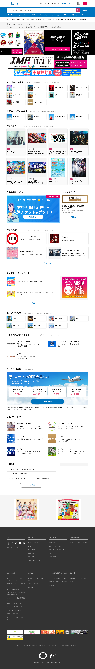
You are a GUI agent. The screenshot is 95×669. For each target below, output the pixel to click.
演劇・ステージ (26, 19)
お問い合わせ (55, 3)
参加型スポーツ (65, 19)
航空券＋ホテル (82, 19)
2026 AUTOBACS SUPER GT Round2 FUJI (37, 153)
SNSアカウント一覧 (12, 547)
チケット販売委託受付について (58, 578)
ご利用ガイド (52, 542)
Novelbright (11, 152)
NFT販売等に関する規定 (14, 610)
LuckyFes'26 (53, 181)
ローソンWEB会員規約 (13, 589)
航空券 (71, 19)
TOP (8, 19)
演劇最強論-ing (32, 553)
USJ (82, 15)
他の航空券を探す (47, 401)
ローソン (72, 581)
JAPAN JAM (11, 15)
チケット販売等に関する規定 (15, 607)
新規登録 (64, 3)
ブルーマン (22, 15)
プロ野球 (32, 15)
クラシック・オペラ (36, 19)
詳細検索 (84, 10)
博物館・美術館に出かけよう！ (30, 251)
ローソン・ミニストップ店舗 (78, 542)
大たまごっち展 (43, 15)
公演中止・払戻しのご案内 (56, 546)
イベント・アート (46, 19)
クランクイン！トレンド (35, 560)
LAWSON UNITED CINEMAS (78, 578)
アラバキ (74, 15)
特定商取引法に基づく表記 (14, 603)
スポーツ (19, 19)
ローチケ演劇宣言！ (33, 549)
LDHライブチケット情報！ (29, 236)
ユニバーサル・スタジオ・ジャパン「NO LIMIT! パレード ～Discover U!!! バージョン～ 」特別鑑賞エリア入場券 (15, 182)
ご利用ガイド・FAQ (44, 3)
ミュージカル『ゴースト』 (77, 182)
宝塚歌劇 (65, 237)
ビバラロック (56, 15)
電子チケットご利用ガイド (56, 549)
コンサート (13, 19)
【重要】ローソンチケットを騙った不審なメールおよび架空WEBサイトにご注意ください (35, 27)
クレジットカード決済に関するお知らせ (20, 24)
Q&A (50, 553)
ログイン (71, 3)
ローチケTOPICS (33, 542)
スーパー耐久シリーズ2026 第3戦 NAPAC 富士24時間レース (36, 182)
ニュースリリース (33, 583)
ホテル (75, 19)
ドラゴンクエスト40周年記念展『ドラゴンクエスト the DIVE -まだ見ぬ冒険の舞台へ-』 (57, 153)
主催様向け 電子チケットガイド (58, 581)
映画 (59, 19)
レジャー (54, 19)
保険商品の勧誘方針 (12, 613)
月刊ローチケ (31, 546)
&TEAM (65, 15)
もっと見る (47, 263)
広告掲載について (54, 585)
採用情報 (30, 587)
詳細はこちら (33, 217)
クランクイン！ (32, 556)
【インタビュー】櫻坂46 (70, 250)
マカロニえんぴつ (76, 152)
